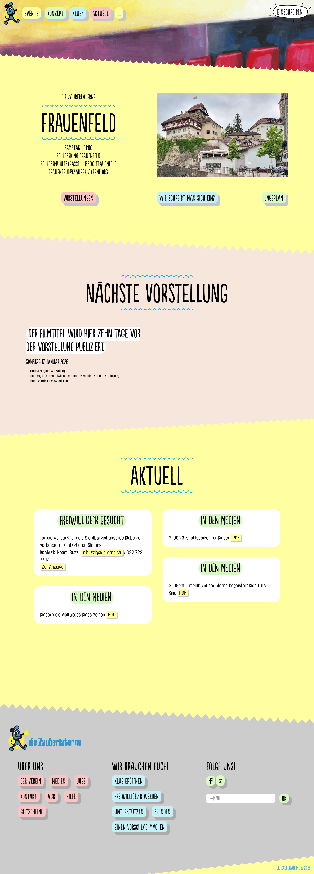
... (119, 13)
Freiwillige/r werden (137, 796)
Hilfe (71, 796)
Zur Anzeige (52, 566)
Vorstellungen (78, 198)
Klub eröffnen (129, 781)
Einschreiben (290, 12)
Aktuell (101, 13)
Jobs (81, 781)
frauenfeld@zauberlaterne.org (78, 172)
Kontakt (28, 796)
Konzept (55, 13)
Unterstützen (129, 812)
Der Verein (30, 781)
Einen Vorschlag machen (140, 827)
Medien (59, 781)
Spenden (162, 812)
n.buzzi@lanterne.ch (102, 552)
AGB (51, 796)
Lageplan (274, 198)
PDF (236, 537)
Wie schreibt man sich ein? (187, 198)
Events (31, 13)
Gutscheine (31, 812)
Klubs (78, 13)
